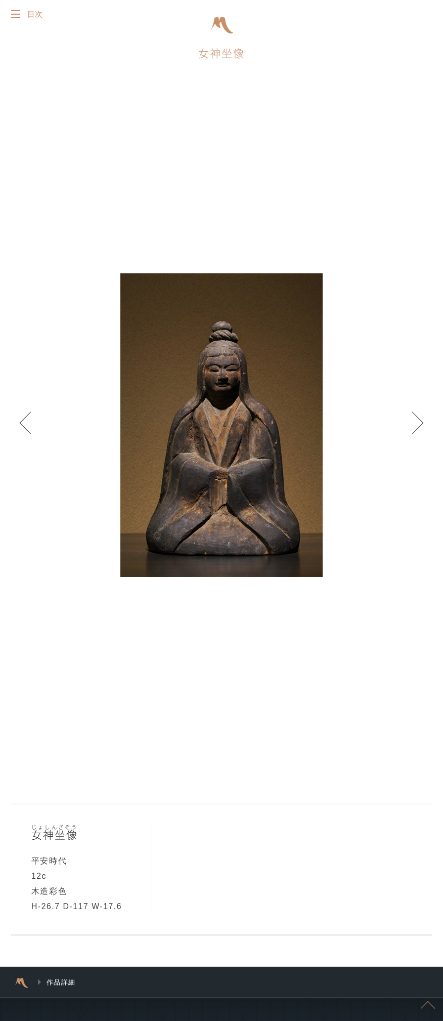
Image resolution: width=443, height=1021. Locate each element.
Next (413, 428)
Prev (30, 428)
